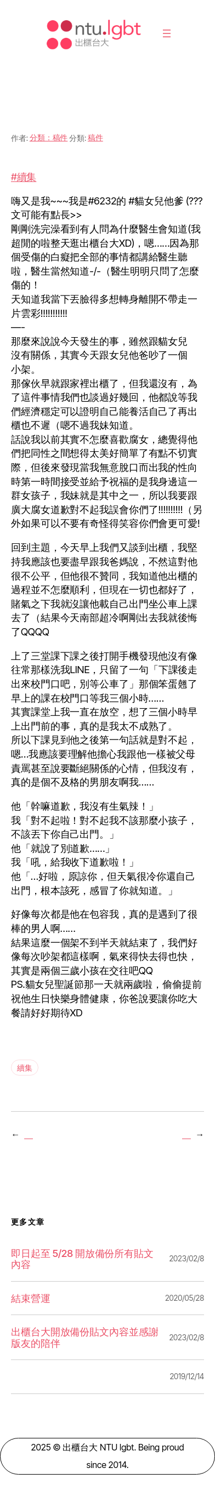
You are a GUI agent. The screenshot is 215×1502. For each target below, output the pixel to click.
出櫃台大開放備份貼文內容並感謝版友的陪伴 (85, 1337)
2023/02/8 (186, 1258)
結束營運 (30, 1298)
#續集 (23, 176)
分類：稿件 (49, 137)
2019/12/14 (186, 1376)
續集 (24, 1067)
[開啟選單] (166, 33)
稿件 (95, 137)
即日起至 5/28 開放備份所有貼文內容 (82, 1259)
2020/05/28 (184, 1297)
